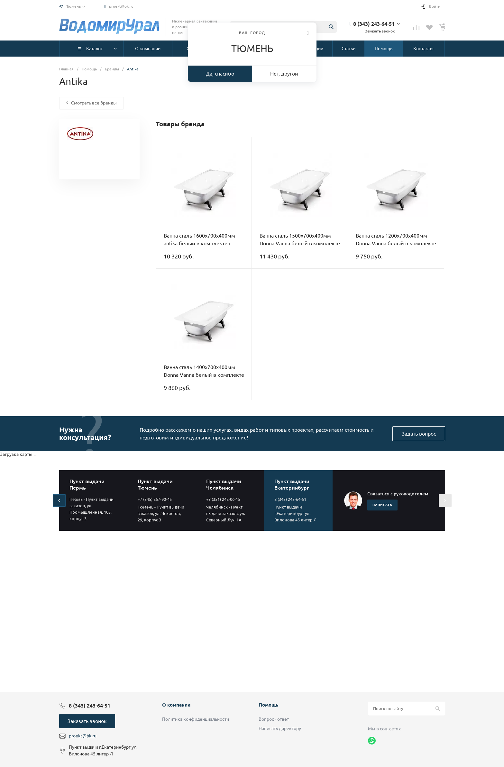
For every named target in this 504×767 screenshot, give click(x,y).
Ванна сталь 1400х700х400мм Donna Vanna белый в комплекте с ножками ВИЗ (204, 374)
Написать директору (280, 728)
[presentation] (59, 500)
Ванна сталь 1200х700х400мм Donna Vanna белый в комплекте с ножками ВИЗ (396, 243)
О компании (176, 705)
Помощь (268, 705)
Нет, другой (284, 74)
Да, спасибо (220, 74)
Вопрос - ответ (274, 719)
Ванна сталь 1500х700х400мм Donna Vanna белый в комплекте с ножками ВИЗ (300, 243)
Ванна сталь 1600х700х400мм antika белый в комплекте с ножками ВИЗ (199, 243)
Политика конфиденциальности (195, 719)
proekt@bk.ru (121, 6)
